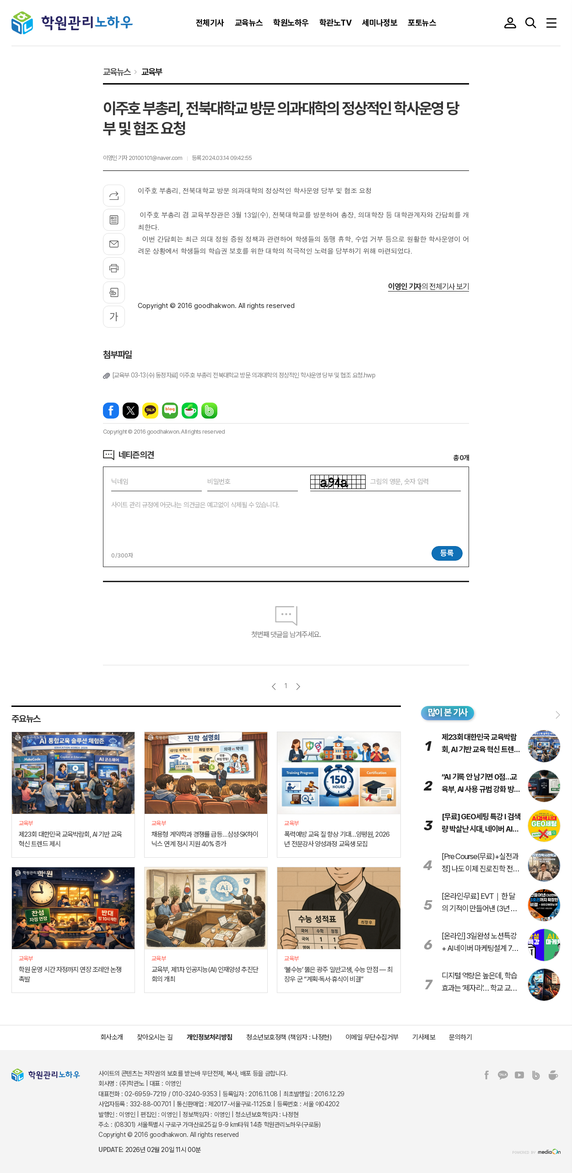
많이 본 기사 (448, 712)
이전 (274, 686)
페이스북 (111, 411)
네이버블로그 (170, 411)
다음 (298, 686)
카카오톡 (150, 411)
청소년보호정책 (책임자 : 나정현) (288, 1037)
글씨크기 (114, 317)
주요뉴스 (25, 718)
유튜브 (519, 1075)
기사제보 (423, 1037)
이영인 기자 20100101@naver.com (143, 157)
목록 (114, 220)
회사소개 (111, 1037)
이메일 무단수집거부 (372, 1037)
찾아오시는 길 (155, 1037)
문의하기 (460, 1037)
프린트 (114, 268)
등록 (447, 552)
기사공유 (114, 196)
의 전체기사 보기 (428, 286)
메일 (114, 244)
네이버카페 (190, 411)
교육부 (151, 72)
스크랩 (114, 292)
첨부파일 (117, 354)
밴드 (209, 411)
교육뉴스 (116, 72)
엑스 (131, 411)
